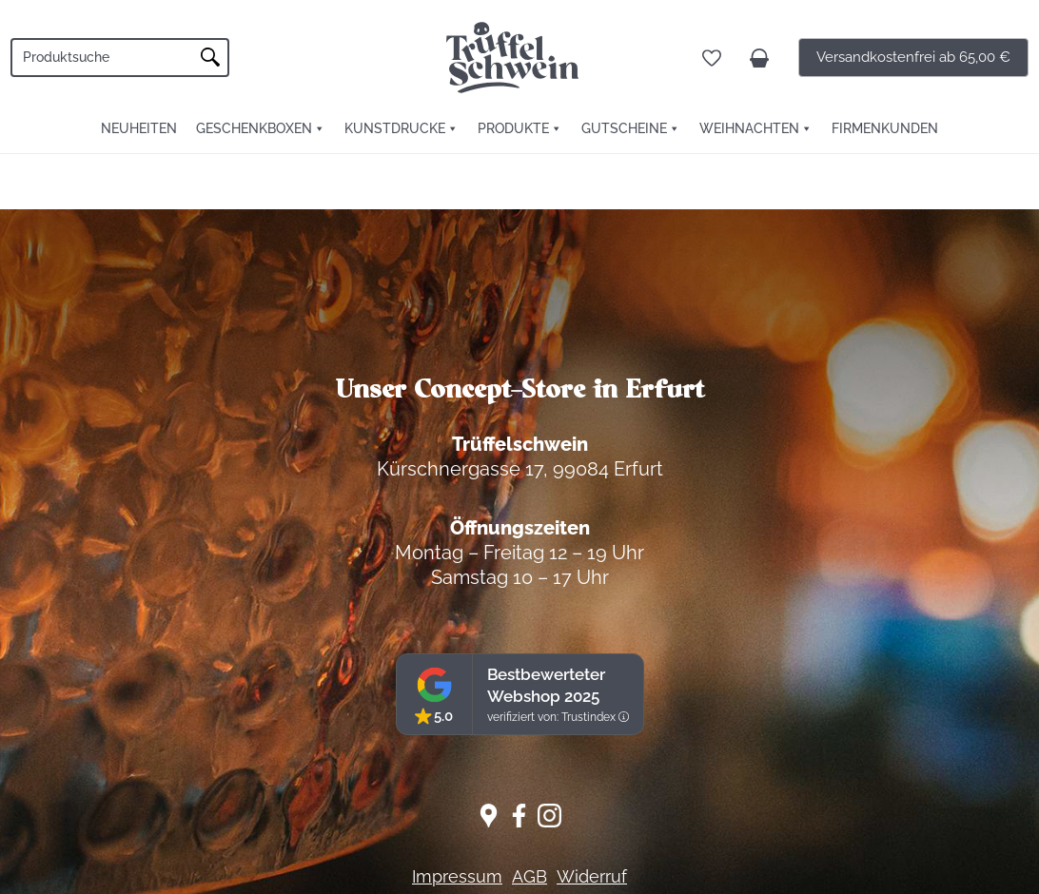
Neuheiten (139, 128)
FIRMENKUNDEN (885, 128)
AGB (529, 876)
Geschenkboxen (254, 128)
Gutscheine (624, 128)
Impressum (457, 876)
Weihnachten (749, 128)
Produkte (513, 128)
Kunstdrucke (394, 128)
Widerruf (592, 876)
